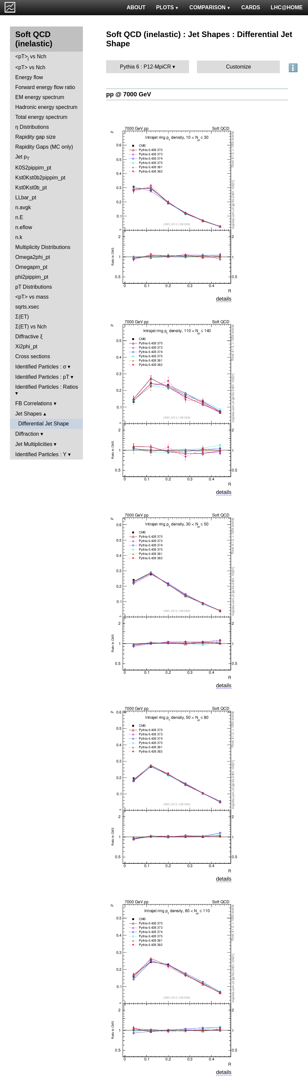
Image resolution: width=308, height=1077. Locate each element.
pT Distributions (33, 287)
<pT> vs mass (31, 297)
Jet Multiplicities (33, 444)
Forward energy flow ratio (45, 87)
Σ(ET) (22, 316)
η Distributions (32, 127)
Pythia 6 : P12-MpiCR (145, 67)
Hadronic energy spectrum (46, 107)
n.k (18, 237)
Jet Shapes (28, 413)
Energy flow (29, 77)
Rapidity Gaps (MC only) (44, 147)
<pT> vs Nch (30, 57)
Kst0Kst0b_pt (31, 187)
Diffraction (27, 434)
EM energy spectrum (39, 97)
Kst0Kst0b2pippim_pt (40, 177)
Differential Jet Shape (43, 423)
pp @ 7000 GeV (128, 94)
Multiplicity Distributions (42, 247)
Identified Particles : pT (42, 377)
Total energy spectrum (41, 117)
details (223, 299)
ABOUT (136, 7)
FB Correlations (33, 403)
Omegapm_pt (31, 267)
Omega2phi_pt (32, 257)
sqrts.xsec (27, 307)
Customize (238, 67)
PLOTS (167, 7)
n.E (19, 217)
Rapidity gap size (35, 137)
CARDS (250, 7)
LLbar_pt (25, 197)
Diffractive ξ (28, 336)
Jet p (22, 157)
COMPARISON (209, 7)
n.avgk (23, 207)
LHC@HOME (287, 7)
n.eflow (23, 227)
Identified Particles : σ (40, 366)
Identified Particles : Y (40, 454)
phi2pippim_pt (31, 277)
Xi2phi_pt (26, 346)
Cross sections (32, 356)
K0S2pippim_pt (33, 168)
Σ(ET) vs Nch (30, 326)
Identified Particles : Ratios (46, 387)
